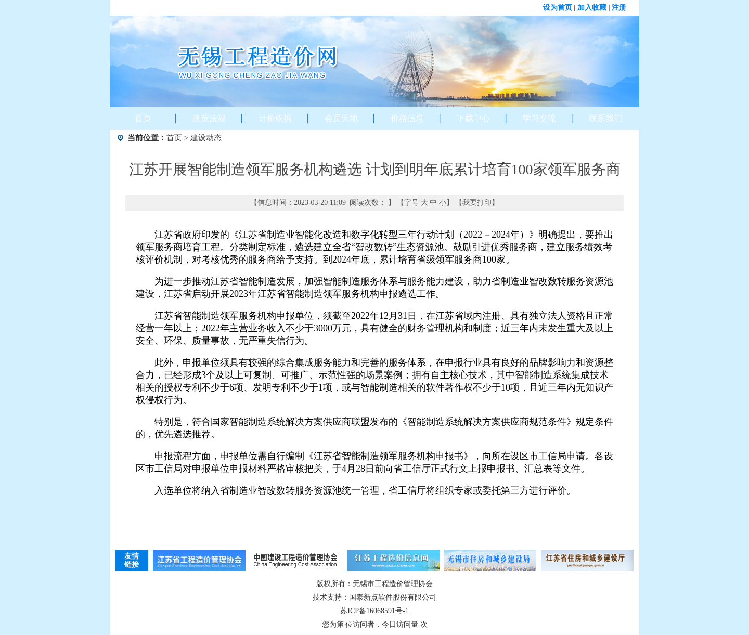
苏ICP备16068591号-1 (374, 611)
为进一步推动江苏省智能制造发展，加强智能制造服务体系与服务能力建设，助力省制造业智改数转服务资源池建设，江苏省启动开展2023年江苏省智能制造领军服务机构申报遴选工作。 (374, 287)
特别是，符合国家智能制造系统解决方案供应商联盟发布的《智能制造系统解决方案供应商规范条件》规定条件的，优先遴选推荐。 (374, 428)
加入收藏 (591, 7)
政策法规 (209, 118)
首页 (143, 118)
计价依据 (275, 118)
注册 (619, 7)
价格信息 (407, 118)
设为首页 (557, 7)
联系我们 (605, 118)
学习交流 (539, 118)
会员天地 (341, 118)
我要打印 (477, 202)
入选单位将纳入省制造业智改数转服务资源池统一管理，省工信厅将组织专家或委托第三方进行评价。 (365, 490)
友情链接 (131, 560)
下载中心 (473, 118)
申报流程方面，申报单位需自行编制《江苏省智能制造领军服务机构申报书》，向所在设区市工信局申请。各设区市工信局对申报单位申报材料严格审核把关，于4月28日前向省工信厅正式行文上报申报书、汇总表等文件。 (374, 462)
